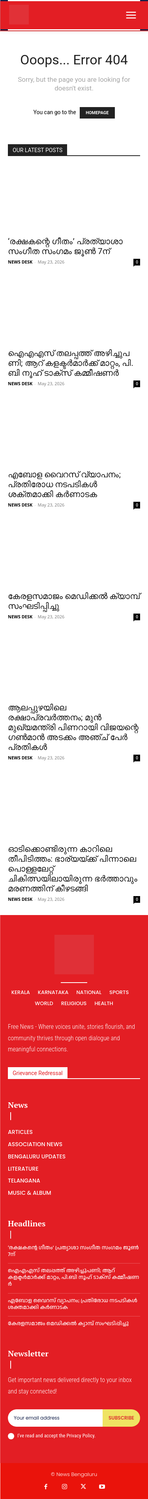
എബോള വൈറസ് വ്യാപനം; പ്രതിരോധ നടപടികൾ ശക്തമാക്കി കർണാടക (64, 484)
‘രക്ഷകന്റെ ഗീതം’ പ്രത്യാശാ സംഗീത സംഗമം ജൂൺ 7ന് (65, 246)
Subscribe (121, 1417)
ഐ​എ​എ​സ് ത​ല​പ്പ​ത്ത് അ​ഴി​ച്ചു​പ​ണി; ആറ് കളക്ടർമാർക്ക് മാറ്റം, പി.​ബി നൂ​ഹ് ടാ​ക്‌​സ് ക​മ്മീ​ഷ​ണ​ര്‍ (70, 363)
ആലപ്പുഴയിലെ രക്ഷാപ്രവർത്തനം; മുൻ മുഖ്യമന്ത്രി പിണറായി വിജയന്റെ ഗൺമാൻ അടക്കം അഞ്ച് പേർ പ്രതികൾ (73, 727)
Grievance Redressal (38, 1073)
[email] (55, 1418)
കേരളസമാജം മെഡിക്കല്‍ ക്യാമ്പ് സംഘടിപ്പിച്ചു (68, 1324)
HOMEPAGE (97, 112)
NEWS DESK (20, 262)
